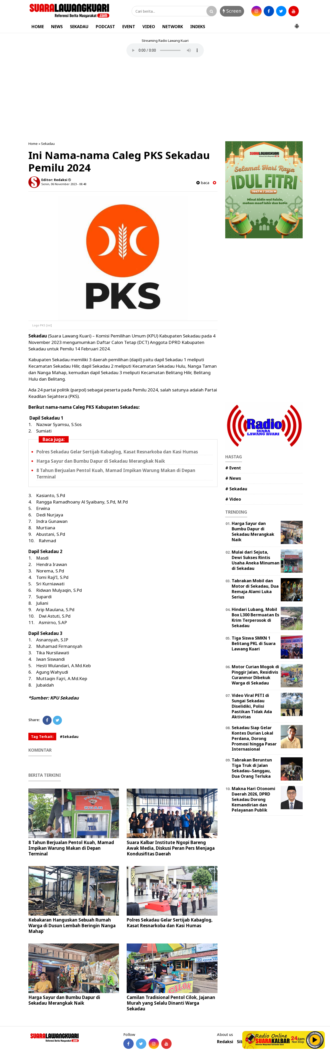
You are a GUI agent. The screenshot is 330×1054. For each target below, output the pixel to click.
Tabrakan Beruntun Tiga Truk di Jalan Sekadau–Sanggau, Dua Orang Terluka (252, 768)
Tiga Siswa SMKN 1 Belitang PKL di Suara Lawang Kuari (254, 643)
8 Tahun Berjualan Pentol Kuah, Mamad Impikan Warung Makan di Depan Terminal (71, 848)
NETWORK (172, 26)
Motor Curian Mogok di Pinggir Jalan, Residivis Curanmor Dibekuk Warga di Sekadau (255, 675)
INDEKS (197, 26)
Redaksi (225, 1041)
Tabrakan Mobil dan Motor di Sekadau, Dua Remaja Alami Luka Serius (255, 589)
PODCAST (105, 26)
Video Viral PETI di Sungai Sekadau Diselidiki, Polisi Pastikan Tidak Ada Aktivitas (252, 706)
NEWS (57, 26)
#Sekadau (69, 736)
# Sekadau (236, 489)
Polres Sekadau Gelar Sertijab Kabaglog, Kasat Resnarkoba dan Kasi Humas (117, 452)
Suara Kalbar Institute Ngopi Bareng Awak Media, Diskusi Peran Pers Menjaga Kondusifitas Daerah (171, 848)
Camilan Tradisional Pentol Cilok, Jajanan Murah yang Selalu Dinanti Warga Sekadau (171, 1003)
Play (315, 1040)
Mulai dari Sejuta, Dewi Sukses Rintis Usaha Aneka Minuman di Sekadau (255, 560)
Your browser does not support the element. (165, 50)
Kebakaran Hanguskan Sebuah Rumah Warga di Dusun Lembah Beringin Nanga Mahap (72, 925)
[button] (296, 24)
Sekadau (48, 143)
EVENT (128, 26)
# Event (233, 468)
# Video (233, 499)
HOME (37, 26)
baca (202, 182)
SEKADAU (79, 26)
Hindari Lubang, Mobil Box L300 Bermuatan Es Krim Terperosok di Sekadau (255, 617)
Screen (232, 11)
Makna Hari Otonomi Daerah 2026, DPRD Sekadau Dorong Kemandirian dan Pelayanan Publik (253, 799)
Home (33, 143)
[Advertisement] (165, 100)
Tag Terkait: (42, 736)
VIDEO (148, 26)
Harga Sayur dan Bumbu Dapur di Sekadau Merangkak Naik (100, 461)
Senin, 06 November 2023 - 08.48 (63, 184)
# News (233, 478)
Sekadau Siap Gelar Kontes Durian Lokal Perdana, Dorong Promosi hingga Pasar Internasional (254, 738)
